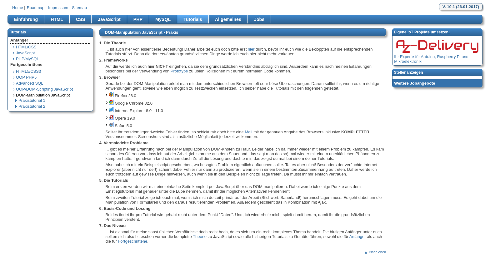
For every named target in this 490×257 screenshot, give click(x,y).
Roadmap (35, 7)
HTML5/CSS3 (28, 71)
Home (17, 7)
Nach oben (377, 252)
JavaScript (109, 19)
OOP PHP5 (26, 77)
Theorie (200, 236)
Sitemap (79, 7)
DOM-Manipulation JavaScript (43, 95)
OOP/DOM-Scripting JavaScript (44, 89)
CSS (80, 19)
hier (251, 49)
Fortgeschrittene (132, 241)
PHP (137, 19)
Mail (248, 132)
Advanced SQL (29, 83)
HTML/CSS (26, 47)
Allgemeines (228, 19)
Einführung (26, 19)
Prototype (179, 71)
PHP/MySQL (27, 59)
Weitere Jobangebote (414, 83)
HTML (57, 19)
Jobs (259, 19)
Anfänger (357, 236)
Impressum (58, 7)
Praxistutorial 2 (31, 106)
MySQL (163, 19)
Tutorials (192, 19)
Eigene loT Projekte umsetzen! (422, 32)
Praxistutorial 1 (31, 100)
